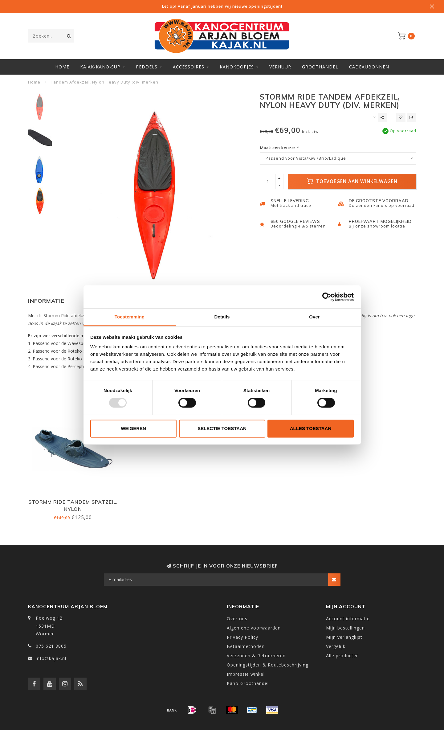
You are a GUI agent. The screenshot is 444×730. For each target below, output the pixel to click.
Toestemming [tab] (130, 316)
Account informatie (348, 618)
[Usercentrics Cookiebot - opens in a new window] (327, 296)
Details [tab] (222, 316)
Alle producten (342, 655)
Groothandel (320, 67)
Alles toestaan (310, 428)
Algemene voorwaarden (254, 628)
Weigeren (133, 428)
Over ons (237, 618)
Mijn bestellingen (345, 628)
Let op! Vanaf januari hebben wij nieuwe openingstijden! (222, 6)
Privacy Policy (242, 637)
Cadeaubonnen (369, 67)
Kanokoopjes (237, 67)
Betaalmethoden (246, 646)
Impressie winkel (246, 674)
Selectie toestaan (222, 428)
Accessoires (188, 67)
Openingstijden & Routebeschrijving (267, 665)
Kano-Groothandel (248, 683)
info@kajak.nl (51, 658)
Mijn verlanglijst (344, 637)
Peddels (146, 67)
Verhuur (280, 67)
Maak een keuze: (279, 147)
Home (62, 67)
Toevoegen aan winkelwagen (352, 181)
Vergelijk (335, 646)
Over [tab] (314, 316)
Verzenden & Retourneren (256, 655)
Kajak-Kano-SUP (100, 67)
